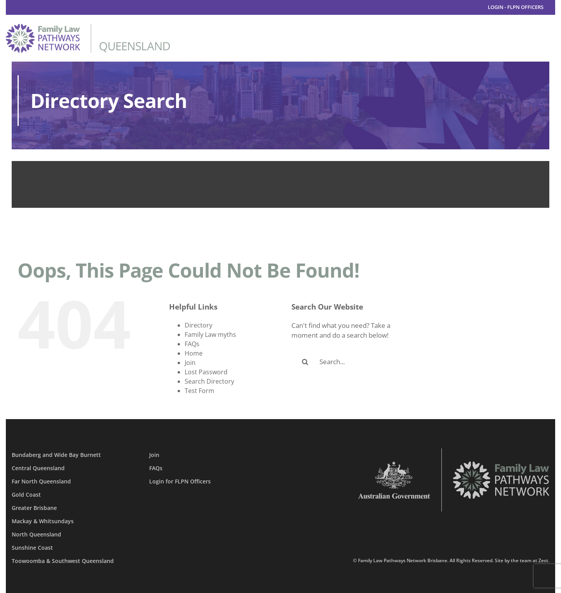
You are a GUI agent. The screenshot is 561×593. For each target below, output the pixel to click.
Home (194, 353)
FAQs (192, 344)
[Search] (305, 361)
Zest (543, 560)
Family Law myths (210, 334)
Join (190, 362)
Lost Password (206, 372)
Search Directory (209, 381)
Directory (198, 325)
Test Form (199, 390)
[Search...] (354, 361)
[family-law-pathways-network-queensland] (88, 27)
